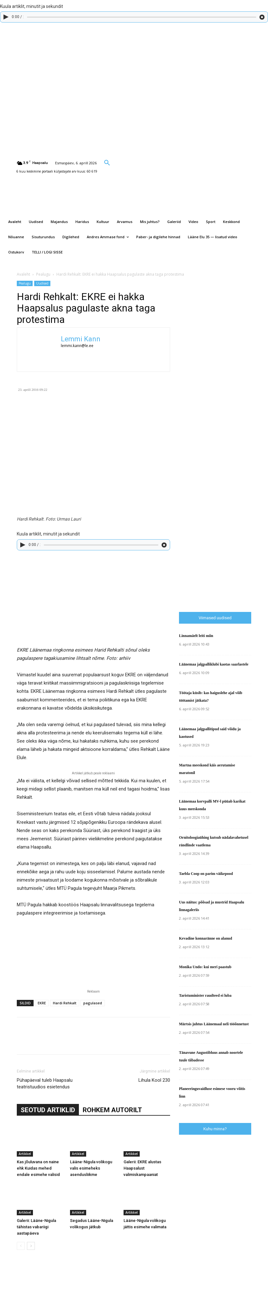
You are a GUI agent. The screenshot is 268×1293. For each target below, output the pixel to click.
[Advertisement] (223, 498)
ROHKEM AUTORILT (112, 1110)
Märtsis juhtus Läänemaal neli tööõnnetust (214, 1024)
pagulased (92, 1003)
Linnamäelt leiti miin (196, 635)
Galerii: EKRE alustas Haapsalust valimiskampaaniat (142, 1168)
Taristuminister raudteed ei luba (205, 995)
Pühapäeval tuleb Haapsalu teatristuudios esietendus (45, 1083)
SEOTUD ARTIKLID (48, 1110)
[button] (107, 162)
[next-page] (31, 1246)
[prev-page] (21, 1246)
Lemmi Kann (80, 339)
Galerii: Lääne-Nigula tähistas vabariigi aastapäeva (36, 1227)
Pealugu (43, 274)
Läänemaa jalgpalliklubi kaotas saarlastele (213, 664)
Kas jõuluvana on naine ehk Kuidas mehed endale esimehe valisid (38, 1168)
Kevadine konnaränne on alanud (205, 938)
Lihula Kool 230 (154, 1080)
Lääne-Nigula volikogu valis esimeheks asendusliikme (91, 1168)
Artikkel (25, 1154)
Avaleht (23, 274)
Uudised (42, 283)
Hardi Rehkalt (64, 1003)
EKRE (42, 1003)
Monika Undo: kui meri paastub (205, 967)
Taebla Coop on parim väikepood (206, 873)
